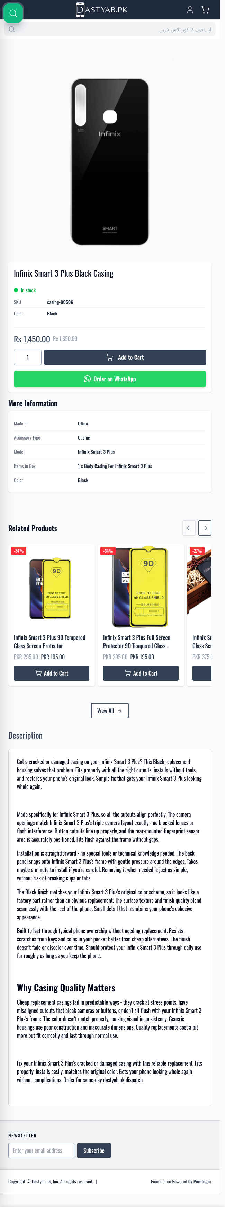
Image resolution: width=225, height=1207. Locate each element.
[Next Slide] (205, 528)
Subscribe (94, 1150)
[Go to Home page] (102, 9)
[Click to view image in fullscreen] (110, 146)
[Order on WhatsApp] (110, 379)
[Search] (212, 212)
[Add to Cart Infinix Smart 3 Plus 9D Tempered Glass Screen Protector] (51, 673)
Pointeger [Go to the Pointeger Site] (203, 1181)
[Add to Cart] (125, 357)
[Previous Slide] (189, 528)
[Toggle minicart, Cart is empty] (205, 9)
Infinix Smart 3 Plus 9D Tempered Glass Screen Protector (50, 641)
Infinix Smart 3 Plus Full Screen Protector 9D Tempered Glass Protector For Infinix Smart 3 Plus (139, 641)
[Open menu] (13, 9)
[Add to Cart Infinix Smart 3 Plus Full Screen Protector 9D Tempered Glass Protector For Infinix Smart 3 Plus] (141, 673)
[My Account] (190, 9)
